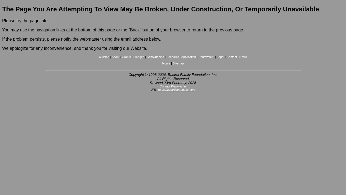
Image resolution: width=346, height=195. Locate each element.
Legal (220, 56)
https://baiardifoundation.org (176, 89)
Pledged (138, 56)
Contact (232, 56)
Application (188, 56)
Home (166, 63)
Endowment (206, 56)
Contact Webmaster (173, 86)
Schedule (173, 56)
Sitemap (178, 63)
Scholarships (155, 56)
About (115, 56)
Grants (126, 56)
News (243, 56)
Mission (104, 56)
